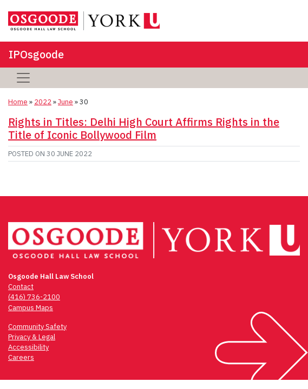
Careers (21, 357)
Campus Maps (30, 307)
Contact (21, 286)
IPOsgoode (36, 54)
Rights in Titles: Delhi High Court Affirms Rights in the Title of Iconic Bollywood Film (143, 128)
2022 (42, 101)
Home (18, 101)
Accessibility (28, 347)
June (65, 101)
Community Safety (37, 326)
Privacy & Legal (31, 336)
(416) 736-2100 (34, 296)
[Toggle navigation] (23, 78)
